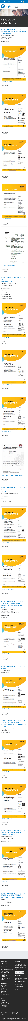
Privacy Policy (16, 1013)
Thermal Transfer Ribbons (6, 979)
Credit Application (5, 1004)
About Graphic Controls (5, 986)
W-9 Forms (4, 1002)
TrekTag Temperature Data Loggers (6, 975)
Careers (3, 988)
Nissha (17, 1019)
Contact (17, 976)
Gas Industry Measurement (5, 967)
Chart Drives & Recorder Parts (5, 972)
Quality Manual (5, 994)
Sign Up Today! (19, 972)
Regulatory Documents (4, 992)
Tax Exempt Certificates (4, 1006)
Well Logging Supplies (7, 969)
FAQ (2, 1008)
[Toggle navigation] (25, 6)
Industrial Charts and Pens (6, 964)
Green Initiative (5, 990)
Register (3, 1000)
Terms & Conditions (6, 1013)
